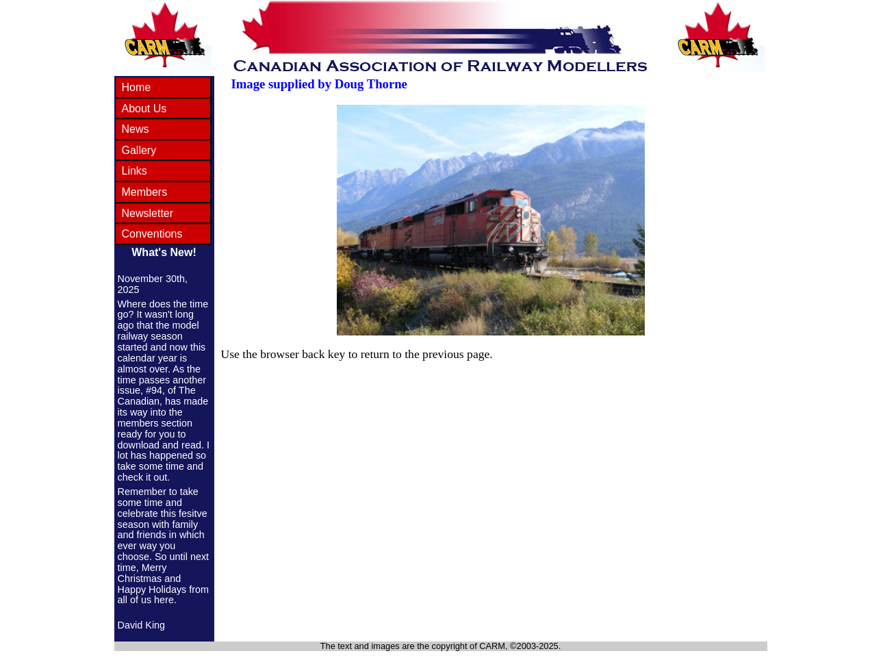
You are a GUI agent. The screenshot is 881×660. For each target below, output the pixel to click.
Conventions (152, 234)
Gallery (139, 150)
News (135, 129)
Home (136, 87)
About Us (144, 108)
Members (145, 192)
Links (134, 171)
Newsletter (148, 213)
